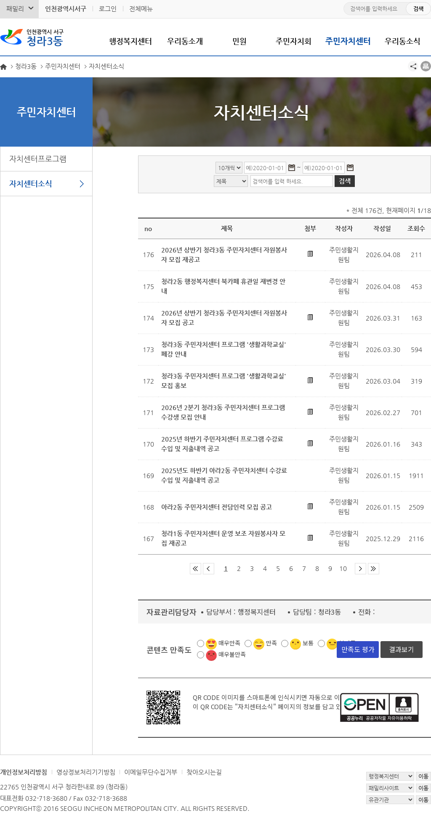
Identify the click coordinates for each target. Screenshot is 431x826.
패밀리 (15, 8)
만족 (271, 643)
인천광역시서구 (65, 8)
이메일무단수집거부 (150, 772)
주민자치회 (293, 41)
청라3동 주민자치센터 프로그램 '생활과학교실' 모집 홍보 (223, 380)
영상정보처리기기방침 (85, 772)
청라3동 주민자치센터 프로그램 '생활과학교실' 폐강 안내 (223, 349)
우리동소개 (185, 41)
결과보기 (401, 649)
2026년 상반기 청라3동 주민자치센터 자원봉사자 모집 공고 (224, 317)
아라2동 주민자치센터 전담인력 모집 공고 (216, 506)
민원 (239, 41)
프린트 (425, 66)
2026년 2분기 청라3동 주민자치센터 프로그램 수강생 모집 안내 (223, 412)
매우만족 (229, 643)
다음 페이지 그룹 (360, 568)
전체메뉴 (141, 8)
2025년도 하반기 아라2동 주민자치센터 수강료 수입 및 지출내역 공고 (224, 475)
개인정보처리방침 (23, 772)
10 (343, 568)
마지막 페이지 (373, 568)
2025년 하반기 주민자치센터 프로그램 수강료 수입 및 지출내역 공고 (222, 443)
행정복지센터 (130, 41)
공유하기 (413, 66)
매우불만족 (232, 654)
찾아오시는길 (204, 772)
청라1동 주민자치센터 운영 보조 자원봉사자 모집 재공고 (223, 538)
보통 (308, 643)
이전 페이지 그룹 (208, 568)
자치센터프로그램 (38, 158)
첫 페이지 (195, 568)
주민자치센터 (348, 41)
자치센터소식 (30, 183)
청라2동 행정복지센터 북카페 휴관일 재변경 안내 (223, 286)
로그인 (108, 8)
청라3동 (45, 37)
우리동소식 (402, 41)
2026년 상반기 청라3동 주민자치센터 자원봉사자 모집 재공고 (224, 254)
